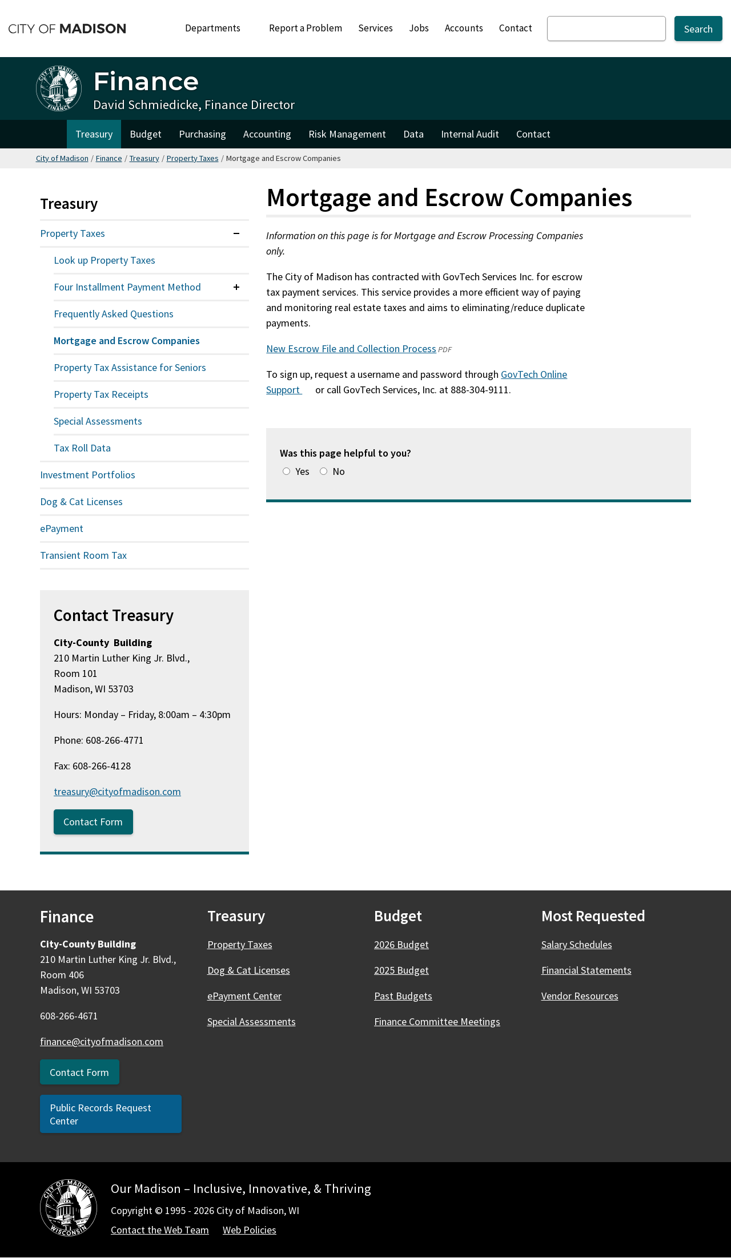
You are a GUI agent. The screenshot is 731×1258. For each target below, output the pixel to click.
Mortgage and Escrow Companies (127, 340)
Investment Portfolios (87, 474)
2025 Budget (401, 970)
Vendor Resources (579, 995)
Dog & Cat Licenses (81, 501)
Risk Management (347, 133)
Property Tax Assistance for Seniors (130, 367)
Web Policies (249, 1229)
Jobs (419, 28)
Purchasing (202, 133)
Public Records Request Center (100, 1114)
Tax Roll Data (82, 447)
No (338, 471)
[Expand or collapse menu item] (236, 233)
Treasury (94, 133)
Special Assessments (98, 421)
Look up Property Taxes (104, 260)
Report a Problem (305, 28)
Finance (109, 158)
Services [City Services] (375, 28)
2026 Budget (401, 944)
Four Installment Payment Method (127, 286)
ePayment (61, 528)
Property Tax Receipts (101, 394)
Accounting (267, 133)
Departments (218, 31)
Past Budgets (403, 995)
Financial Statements (586, 970)
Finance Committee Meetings (437, 1021)
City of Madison (62, 158)
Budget (146, 133)
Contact (515, 28)
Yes (302, 471)
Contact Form (93, 821)
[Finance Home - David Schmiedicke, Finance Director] (165, 88)
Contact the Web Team (160, 1229)
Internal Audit (470, 133)
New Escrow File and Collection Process (351, 348)
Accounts (464, 28)
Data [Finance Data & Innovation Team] (413, 133)
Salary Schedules (576, 944)
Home (51, 134)
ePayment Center (244, 995)
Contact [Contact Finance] (533, 133)
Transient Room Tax (83, 555)
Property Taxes (193, 158)
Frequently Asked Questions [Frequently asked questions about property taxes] (114, 313)
